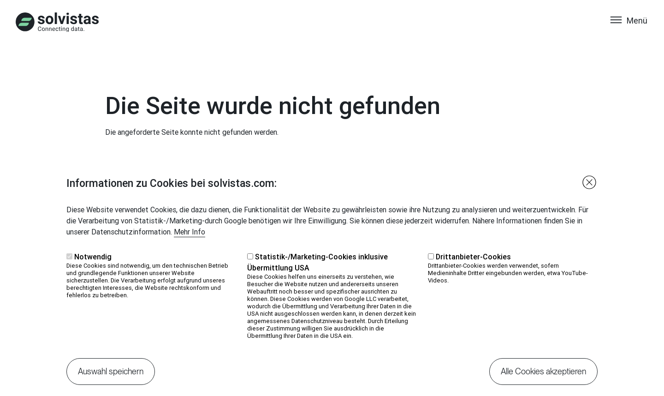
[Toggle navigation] (628, 29)
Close (589, 195)
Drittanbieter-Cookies (473, 269)
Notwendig (93, 269)
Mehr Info (189, 244)
